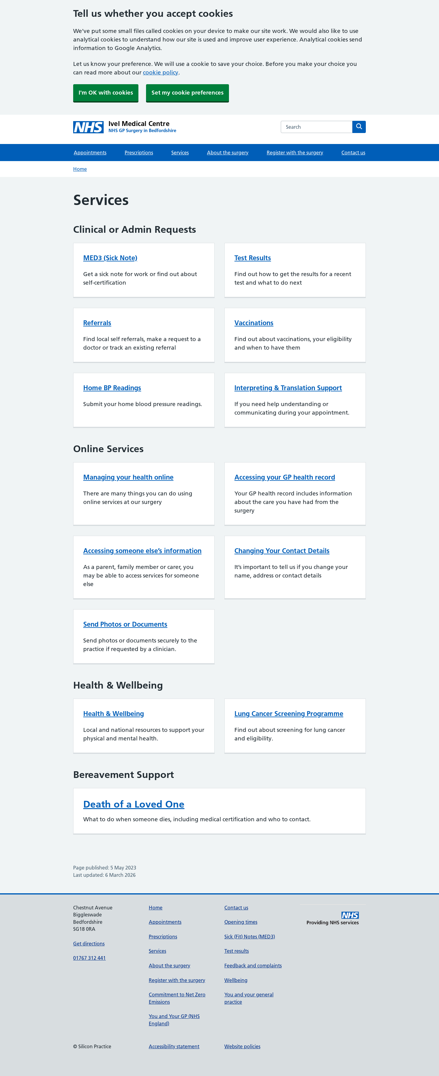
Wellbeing (236, 980)
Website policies (242, 1046)
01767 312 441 (89, 958)
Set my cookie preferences (187, 92)
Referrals (97, 322)
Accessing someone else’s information (142, 550)
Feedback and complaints (253, 966)
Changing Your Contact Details (282, 550)
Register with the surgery (295, 152)
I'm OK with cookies (106, 92)
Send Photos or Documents (125, 624)
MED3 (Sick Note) (110, 258)
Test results (236, 951)
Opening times (240, 922)
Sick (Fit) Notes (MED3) (249, 937)
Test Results (252, 258)
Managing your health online (128, 477)
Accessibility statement (174, 1046)
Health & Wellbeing (113, 713)
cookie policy (160, 72)
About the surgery (227, 152)
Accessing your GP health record (284, 477)
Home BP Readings (112, 387)
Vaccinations (253, 322)
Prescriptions (139, 152)
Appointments (90, 152)
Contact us (353, 152)
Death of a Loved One (133, 804)
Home (80, 169)
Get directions (89, 944)
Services (180, 152)
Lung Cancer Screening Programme (288, 713)
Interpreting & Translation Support (288, 387)
